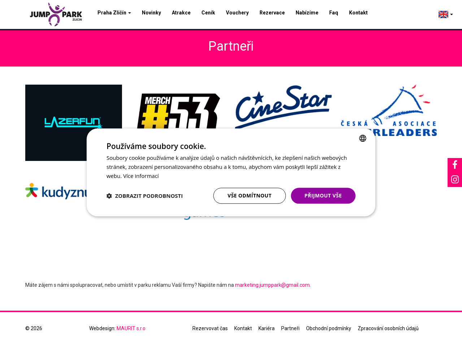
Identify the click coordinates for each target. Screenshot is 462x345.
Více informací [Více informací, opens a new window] (141, 175)
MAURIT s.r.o (131, 328)
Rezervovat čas (210, 328)
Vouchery (237, 13)
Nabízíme (307, 13)
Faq (333, 13)
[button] (144, 195)
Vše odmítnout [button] (249, 195)
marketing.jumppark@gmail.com (272, 285)
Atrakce (181, 13)
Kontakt (358, 13)
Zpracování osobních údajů (388, 328)
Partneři (290, 328)
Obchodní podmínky (328, 328)
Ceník (208, 13)
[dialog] (231, 172)
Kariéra (266, 328)
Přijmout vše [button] (323, 195)
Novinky (151, 13)
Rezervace (272, 13)
